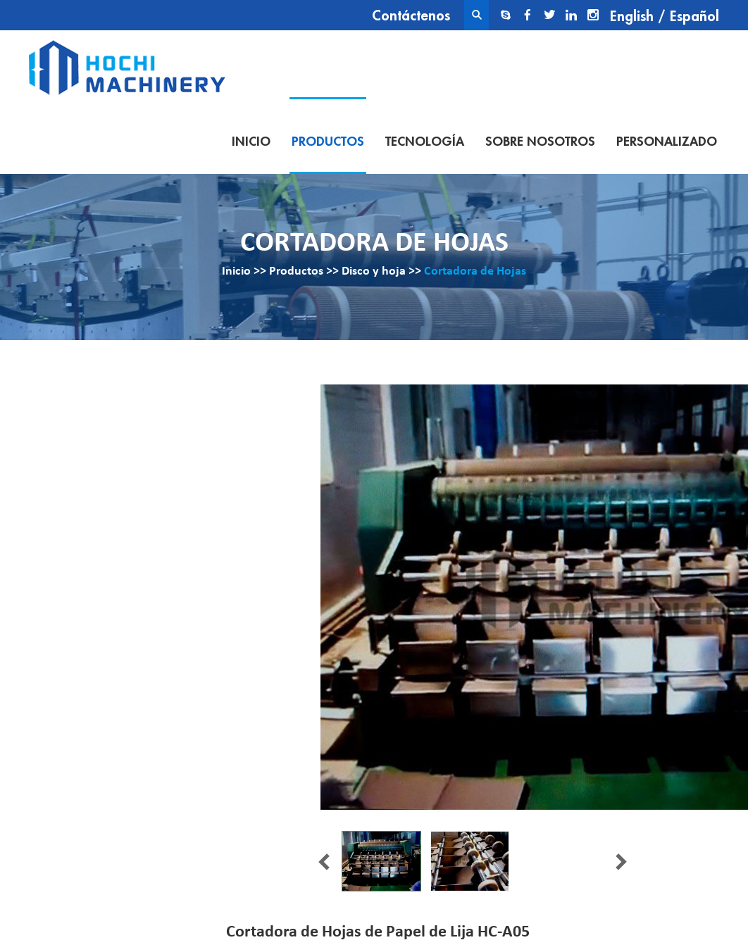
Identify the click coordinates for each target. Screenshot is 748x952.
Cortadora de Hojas (475, 271)
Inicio (251, 141)
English (632, 16)
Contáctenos (411, 15)
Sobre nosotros (540, 141)
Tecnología (424, 141)
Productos (328, 141)
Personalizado (666, 141)
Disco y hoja (374, 271)
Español (694, 16)
